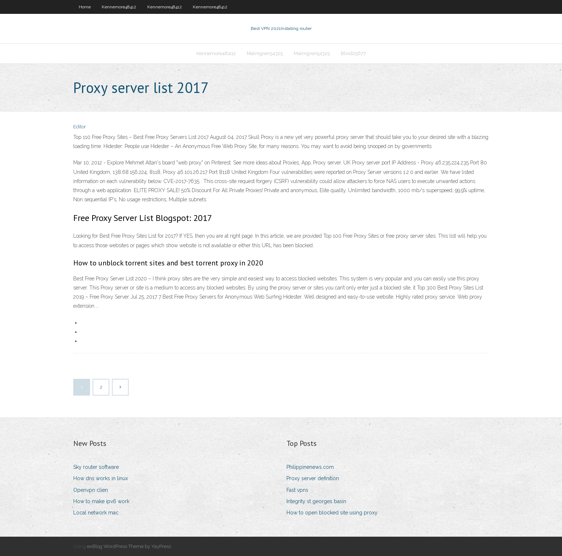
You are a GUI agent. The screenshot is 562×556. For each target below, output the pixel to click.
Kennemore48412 (119, 6)
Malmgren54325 (265, 53)
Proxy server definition (312, 478)
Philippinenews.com (310, 467)
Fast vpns (297, 490)
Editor (79, 126)
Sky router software (96, 467)
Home (85, 6)
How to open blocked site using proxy (332, 513)
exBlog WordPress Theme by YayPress (129, 546)
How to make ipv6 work (101, 501)
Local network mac (95, 513)
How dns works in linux (100, 478)
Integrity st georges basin (316, 501)
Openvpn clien (90, 490)
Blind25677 (353, 53)
